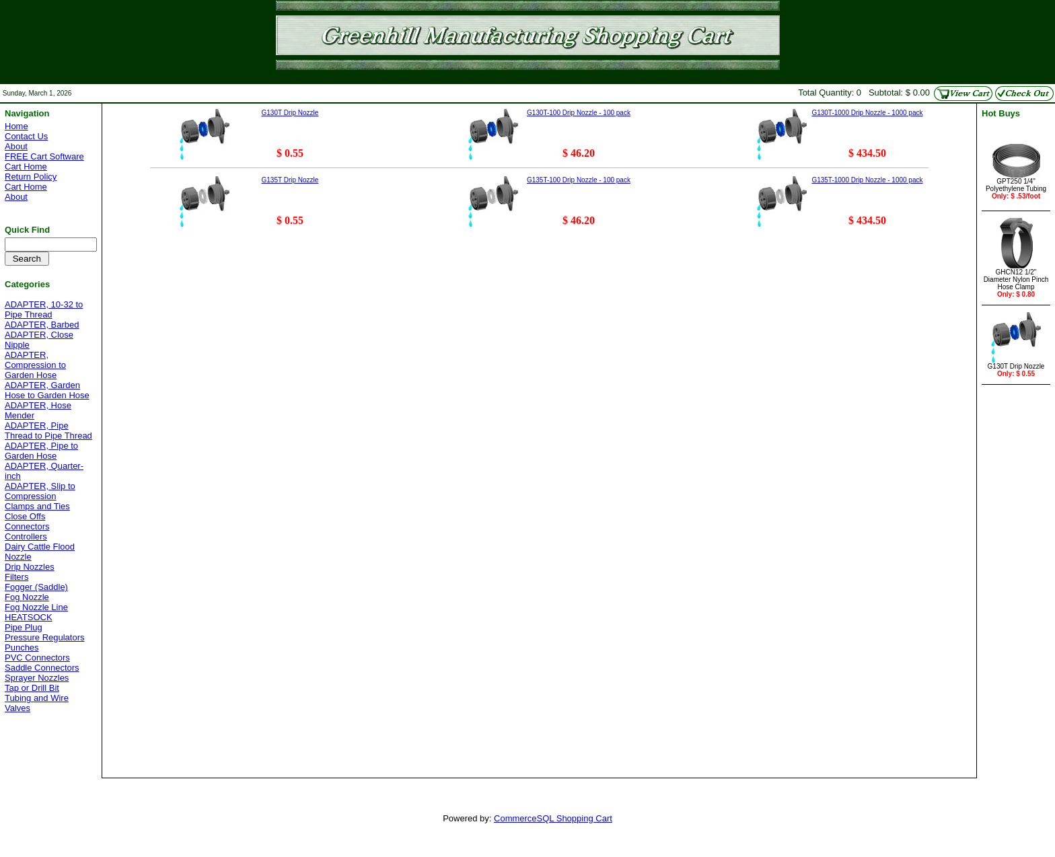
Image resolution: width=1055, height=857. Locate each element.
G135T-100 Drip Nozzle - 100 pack (578, 180)
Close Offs (25, 516)
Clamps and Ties (37, 506)
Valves (17, 708)
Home (16, 126)
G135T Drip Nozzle (290, 180)
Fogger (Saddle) (36, 587)
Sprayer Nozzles (37, 678)
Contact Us (26, 136)
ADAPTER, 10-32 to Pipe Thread (44, 309)
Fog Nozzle (27, 597)
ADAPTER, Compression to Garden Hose (35, 365)
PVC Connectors (37, 658)
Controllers (26, 536)
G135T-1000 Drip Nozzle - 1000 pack (866, 180)
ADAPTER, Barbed (42, 325)
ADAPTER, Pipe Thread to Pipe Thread (48, 430)
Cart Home (26, 166)
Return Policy (31, 177)
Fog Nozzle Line (36, 607)
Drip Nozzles (29, 567)
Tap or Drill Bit (32, 688)
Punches (22, 647)
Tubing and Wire (37, 698)
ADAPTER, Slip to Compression (40, 491)
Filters (16, 577)
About (16, 146)
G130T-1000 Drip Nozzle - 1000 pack (866, 112)
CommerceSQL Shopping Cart (553, 818)
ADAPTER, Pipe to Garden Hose (41, 451)
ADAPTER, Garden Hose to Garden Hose (47, 390)
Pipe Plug (23, 627)
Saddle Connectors (42, 668)
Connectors (27, 526)
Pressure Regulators (45, 637)
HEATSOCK (28, 617)
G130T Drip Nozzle (290, 112)
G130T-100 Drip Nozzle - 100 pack (578, 112)
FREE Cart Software (44, 156)
